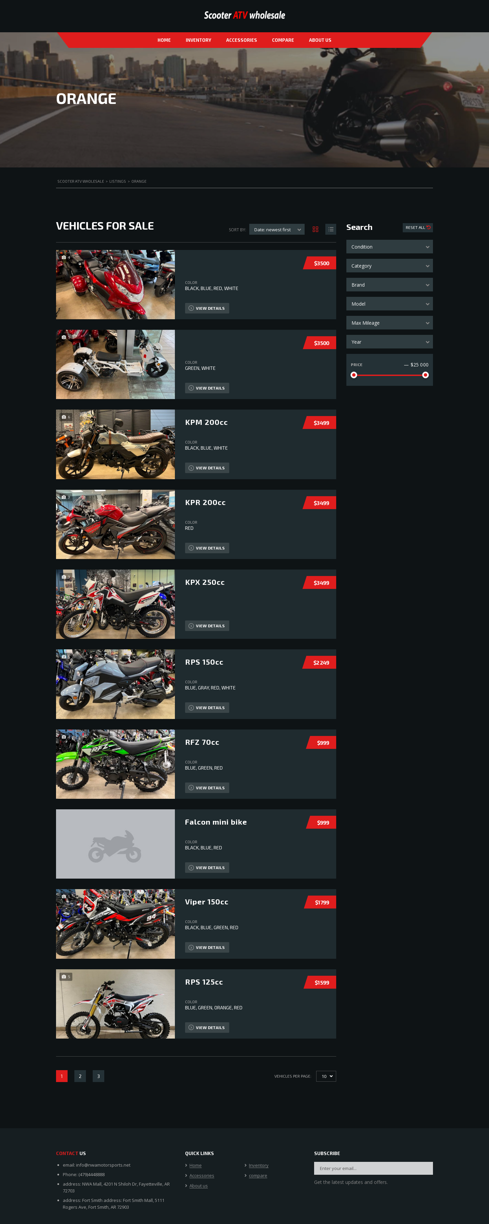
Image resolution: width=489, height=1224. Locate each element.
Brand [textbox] (358, 285)
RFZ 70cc (202, 742)
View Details (206, 308)
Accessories (241, 40)
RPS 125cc (204, 981)
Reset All (416, 227)
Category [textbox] (361, 266)
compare (283, 40)
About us (320, 40)
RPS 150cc (204, 662)
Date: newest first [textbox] (272, 230)
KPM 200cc (206, 422)
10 (324, 1076)
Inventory (198, 40)
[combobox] (389, 246)
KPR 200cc (205, 502)
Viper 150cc (207, 901)
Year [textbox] (356, 342)
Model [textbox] (358, 304)
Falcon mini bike (216, 821)
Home (164, 40)
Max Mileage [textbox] (365, 323)
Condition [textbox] (362, 247)
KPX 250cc (205, 582)
